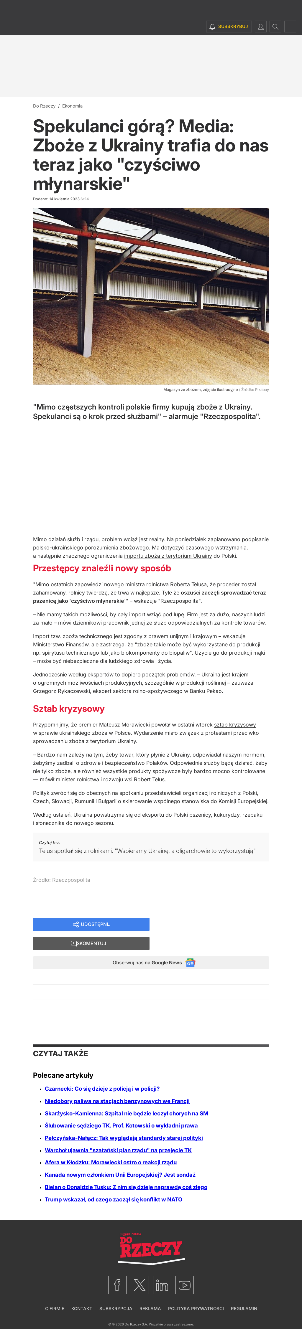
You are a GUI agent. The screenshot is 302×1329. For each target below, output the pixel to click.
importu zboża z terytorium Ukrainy (168, 556)
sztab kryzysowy (235, 725)
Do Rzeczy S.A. (136, 1308)
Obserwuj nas (142, 945)
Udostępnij (95, 925)
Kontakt (81, 1292)
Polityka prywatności (196, 1292)
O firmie (54, 1292)
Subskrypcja (115, 1292)
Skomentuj (216, 925)
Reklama (150, 1292)
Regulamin (244, 1292)
